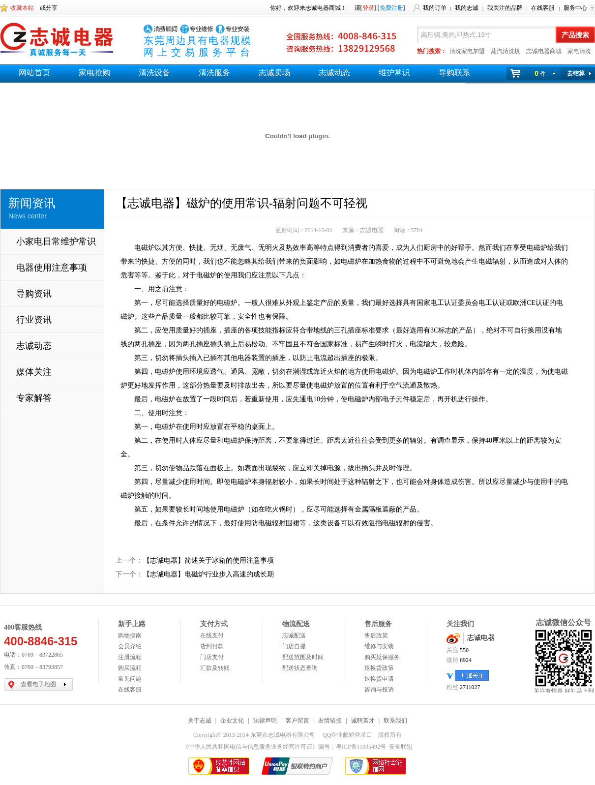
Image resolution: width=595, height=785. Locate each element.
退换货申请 (379, 678)
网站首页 (34, 72)
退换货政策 (379, 667)
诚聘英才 (363, 720)
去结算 (576, 73)
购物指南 (130, 635)
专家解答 (34, 398)
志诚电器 (481, 637)
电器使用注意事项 (51, 267)
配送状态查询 (300, 667)
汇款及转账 (215, 667)
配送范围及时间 (303, 657)
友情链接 (330, 720)
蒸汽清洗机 (505, 51)
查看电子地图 (38, 684)
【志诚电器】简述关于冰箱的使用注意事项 (208, 560)
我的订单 (434, 7)
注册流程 (130, 657)
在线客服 (543, 7)
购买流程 (130, 667)
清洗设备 (154, 72)
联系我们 (395, 720)
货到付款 (212, 646)
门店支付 (212, 657)
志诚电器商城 (544, 51)
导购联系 (454, 72)
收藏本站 (22, 7)
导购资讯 (34, 294)
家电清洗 (579, 51)
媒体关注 (34, 372)
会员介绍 (130, 646)
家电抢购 (94, 72)
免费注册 (391, 7)
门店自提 (294, 646)
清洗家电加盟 (467, 51)
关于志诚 (199, 720)
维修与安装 (379, 646)
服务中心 (575, 7)
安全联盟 (401, 746)
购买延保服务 (382, 657)
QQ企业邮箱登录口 (347, 734)
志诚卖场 (274, 72)
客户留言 (297, 720)
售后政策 (376, 635)
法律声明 (265, 720)
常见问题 (130, 678)
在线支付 (212, 635)
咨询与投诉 (379, 689)
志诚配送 (294, 635)
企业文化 (232, 720)
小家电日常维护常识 (56, 241)
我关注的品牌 (505, 7)
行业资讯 (34, 320)
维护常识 (394, 72)
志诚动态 (334, 72)
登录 (368, 7)
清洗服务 (214, 72)
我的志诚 (466, 7)
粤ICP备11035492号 (361, 746)
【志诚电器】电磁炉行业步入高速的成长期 (208, 574)
